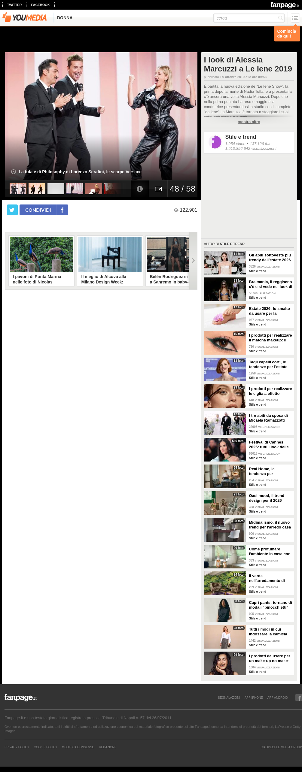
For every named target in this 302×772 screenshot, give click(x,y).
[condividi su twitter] (12, 209)
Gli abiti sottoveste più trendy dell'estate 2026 (270, 257)
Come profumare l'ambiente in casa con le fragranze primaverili (270, 551)
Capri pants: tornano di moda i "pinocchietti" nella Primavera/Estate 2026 (270, 605)
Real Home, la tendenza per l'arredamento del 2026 (270, 471)
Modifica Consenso (78, 747)
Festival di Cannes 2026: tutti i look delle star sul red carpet (269, 445)
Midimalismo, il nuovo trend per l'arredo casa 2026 (270, 525)
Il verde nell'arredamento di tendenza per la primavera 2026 (267, 578)
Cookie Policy (45, 747)
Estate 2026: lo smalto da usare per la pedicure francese (269, 311)
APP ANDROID (277, 697)
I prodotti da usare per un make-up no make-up (269, 658)
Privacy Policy (17, 747)
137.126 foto (260, 143)
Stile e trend (240, 137)
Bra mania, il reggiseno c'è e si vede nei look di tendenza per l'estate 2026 (270, 284)
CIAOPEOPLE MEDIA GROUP (281, 747)
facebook (40, 5)
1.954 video (235, 143)
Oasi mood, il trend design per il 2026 (267, 498)
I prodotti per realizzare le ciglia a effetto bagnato (270, 391)
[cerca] (249, 18)
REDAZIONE (107, 747)
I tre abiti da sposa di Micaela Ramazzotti (268, 417)
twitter (14, 5)
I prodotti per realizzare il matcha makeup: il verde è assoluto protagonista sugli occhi (270, 338)
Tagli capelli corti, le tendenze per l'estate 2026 (268, 364)
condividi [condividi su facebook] (38, 210)
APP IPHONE (254, 697)
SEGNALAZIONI (229, 697)
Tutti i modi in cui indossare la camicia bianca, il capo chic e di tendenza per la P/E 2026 (269, 632)
